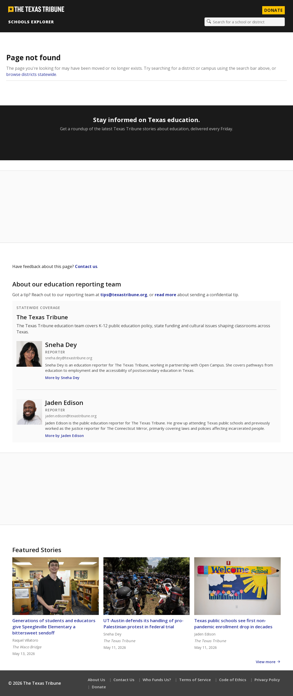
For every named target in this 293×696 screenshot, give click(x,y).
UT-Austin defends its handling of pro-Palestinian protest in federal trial (143, 624)
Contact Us (123, 679)
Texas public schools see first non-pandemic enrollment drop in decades (233, 624)
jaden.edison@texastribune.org (70, 416)
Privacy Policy (267, 679)
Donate (99, 686)
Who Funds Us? (157, 679)
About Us (96, 679)
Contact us (86, 266)
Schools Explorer (31, 22)
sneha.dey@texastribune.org (68, 358)
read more (165, 294)
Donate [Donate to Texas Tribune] (273, 10)
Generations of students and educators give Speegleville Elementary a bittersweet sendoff (53, 627)
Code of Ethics (232, 679)
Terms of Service (195, 679)
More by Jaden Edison (64, 435)
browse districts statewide (31, 74)
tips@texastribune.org (123, 294)
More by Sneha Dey (62, 377)
